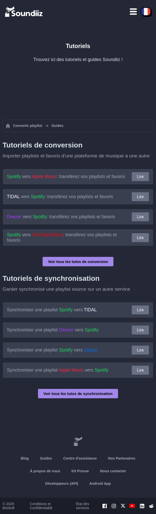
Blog (25, 458)
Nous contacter (113, 471)
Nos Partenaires (121, 458)
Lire (140, 176)
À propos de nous (45, 471)
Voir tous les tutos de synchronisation (77, 393)
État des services (82, 506)
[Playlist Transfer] (24, 11)
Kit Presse (80, 471)
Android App (100, 483)
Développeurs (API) (61, 483)
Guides (46, 458)
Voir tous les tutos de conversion (78, 261)
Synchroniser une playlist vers (52, 309)
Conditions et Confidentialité (41, 506)
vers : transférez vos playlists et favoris (66, 176)
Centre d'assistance (80, 458)
